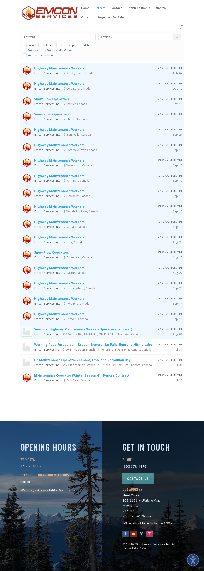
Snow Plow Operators (51, 99)
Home (85, 8)
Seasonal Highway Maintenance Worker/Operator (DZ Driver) (83, 329)
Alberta (160, 8)
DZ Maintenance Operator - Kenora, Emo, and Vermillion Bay (82, 360)
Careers (100, 8)
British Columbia (138, 8)
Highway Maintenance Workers (59, 68)
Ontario (86, 17)
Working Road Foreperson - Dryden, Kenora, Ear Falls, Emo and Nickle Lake (93, 345)
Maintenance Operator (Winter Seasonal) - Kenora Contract (82, 375)
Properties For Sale (110, 17)
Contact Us (138, 478)
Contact (116, 8)
